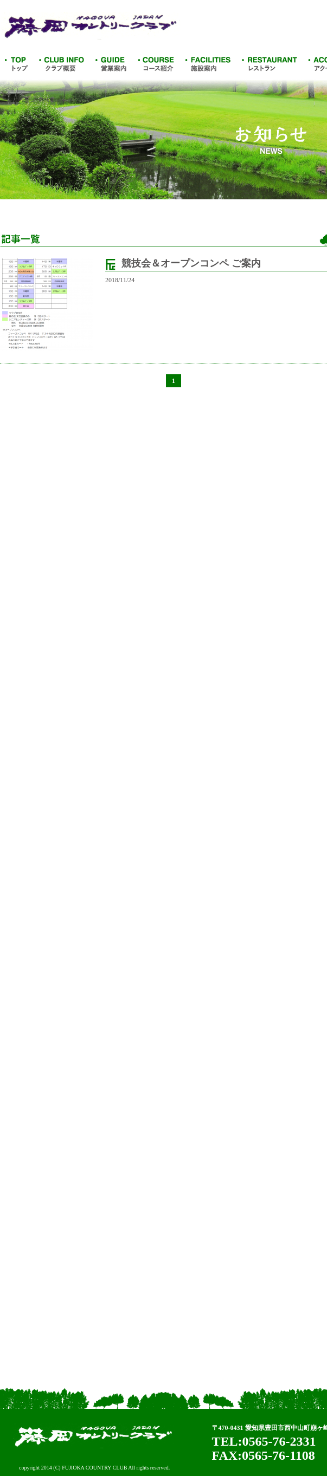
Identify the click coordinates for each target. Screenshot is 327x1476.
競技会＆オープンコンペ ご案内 (191, 263)
